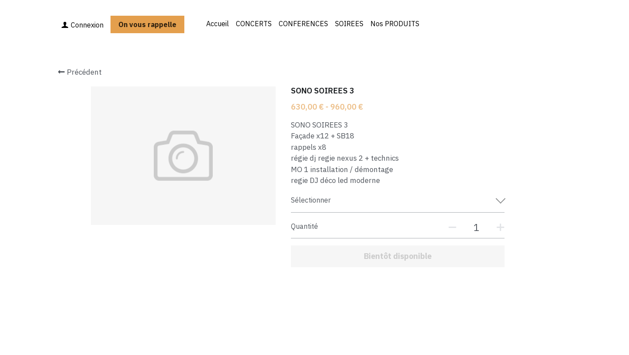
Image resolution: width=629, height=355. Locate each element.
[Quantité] (476, 227)
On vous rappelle (147, 24)
